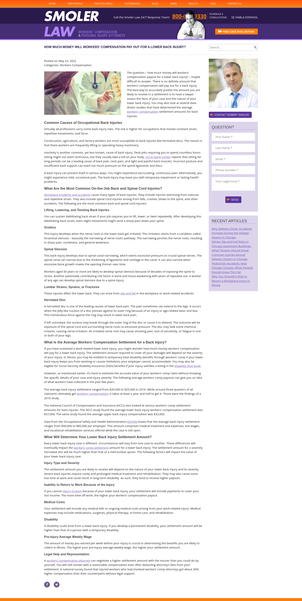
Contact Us (235, 3)
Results (193, 3)
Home (52, 3)
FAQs (213, 3)
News (173, 3)
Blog (155, 3)
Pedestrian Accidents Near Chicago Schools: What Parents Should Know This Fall (232, 267)
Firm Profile (75, 3)
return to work (72, 491)
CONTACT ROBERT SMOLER (232, 115)
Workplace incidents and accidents (67, 195)
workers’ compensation (142, 111)
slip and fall (128, 293)
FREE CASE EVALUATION (238, 31)
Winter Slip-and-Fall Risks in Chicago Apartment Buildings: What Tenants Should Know (231, 246)
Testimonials (132, 3)
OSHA (132, 421)
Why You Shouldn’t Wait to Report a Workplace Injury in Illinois (231, 280)
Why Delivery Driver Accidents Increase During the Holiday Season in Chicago (232, 233)
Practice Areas (103, 3)
